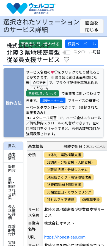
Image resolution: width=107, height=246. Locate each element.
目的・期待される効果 (12, 188)
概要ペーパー (82, 43)
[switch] (66, 52)
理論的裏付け (12, 230)
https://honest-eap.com (65, 237)
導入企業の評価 (12, 211)
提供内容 (12, 168)
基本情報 (12, 156)
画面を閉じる (91, 26)
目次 (12, 145)
